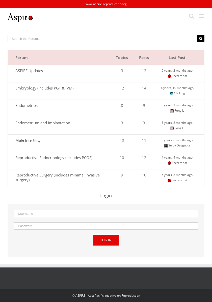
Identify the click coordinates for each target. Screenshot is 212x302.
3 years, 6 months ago (177, 140)
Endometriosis (27, 105)
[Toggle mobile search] (191, 16)
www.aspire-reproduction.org (106, 4)
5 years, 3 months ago (177, 175)
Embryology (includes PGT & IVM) (44, 87)
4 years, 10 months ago (177, 88)
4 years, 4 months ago (177, 157)
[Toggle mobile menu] (201, 16)
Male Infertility (28, 140)
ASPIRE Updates (29, 70)
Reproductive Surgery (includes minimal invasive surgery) (57, 177)
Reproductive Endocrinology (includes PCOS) (53, 157)
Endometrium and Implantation (42, 122)
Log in (106, 240)
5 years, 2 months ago (177, 70)
